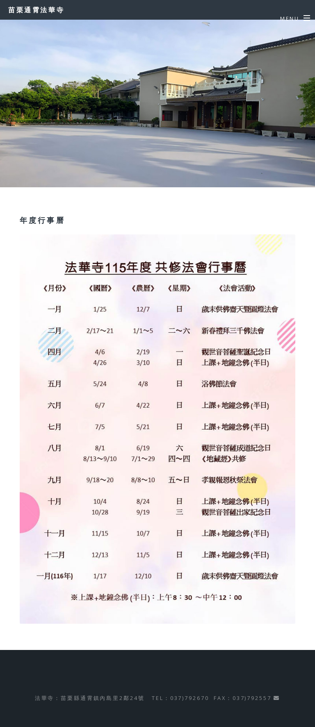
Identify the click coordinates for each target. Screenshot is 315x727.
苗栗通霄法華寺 (36, 9)
